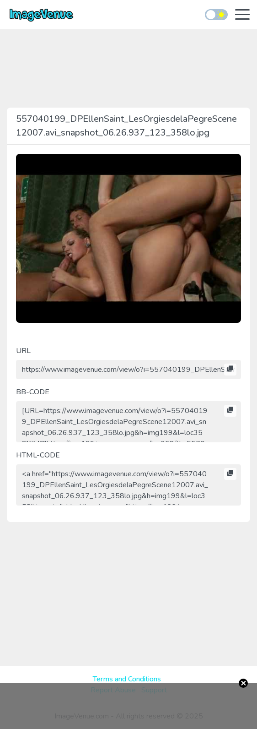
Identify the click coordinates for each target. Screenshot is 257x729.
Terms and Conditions (127, 679)
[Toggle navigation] (242, 15)
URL (23, 351)
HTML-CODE (38, 455)
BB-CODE (32, 392)
